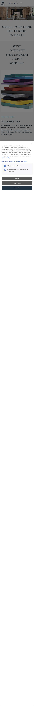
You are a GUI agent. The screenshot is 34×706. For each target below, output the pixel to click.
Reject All (17, 178)
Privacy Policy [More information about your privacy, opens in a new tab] (6, 158)
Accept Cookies (17, 183)
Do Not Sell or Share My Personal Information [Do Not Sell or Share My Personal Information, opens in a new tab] (14, 161)
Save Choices (17, 188)
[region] (17, 423)
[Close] (32, 143)
